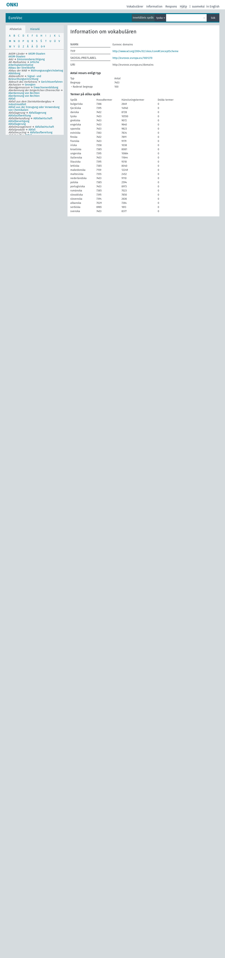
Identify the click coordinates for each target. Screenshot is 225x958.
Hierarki (35, 29)
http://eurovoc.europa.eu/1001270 (132, 58)
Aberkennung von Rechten (24, 96)
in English (212, 6)
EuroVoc (15, 18)
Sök (213, 18)
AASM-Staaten (16, 56)
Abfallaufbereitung (19, 115)
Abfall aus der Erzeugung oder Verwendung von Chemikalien (33, 109)
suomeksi (198, 6)
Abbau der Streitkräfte (21, 67)
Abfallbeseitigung (18, 121)
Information (154, 6)
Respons (171, 6)
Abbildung (14, 73)
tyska (159, 18)
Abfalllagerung (17, 124)
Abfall (11, 98)
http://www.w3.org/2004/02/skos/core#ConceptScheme (145, 51)
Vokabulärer (135, 6)
